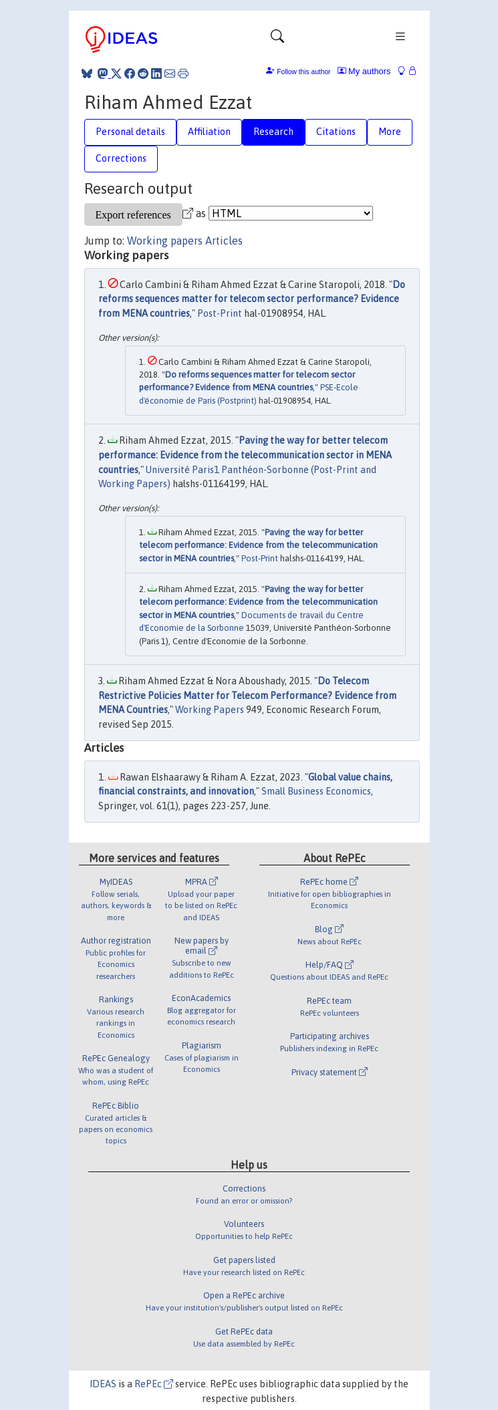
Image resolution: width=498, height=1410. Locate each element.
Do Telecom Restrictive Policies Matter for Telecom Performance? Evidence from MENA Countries (247, 695)
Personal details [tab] (130, 131)
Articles (224, 241)
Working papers (165, 241)
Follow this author (303, 72)
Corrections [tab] (121, 158)
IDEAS (103, 1384)
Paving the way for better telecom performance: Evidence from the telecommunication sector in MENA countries (245, 454)
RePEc (153, 1384)
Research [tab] (273, 131)
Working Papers (209, 709)
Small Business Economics (316, 791)
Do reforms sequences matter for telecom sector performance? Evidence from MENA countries (251, 299)
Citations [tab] (336, 131)
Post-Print (219, 313)
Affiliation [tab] (209, 131)
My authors (364, 71)
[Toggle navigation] (277, 39)
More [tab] (389, 131)
